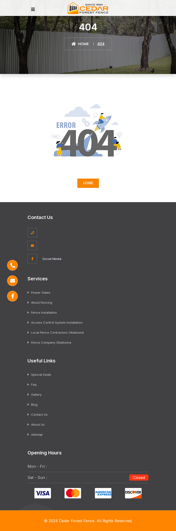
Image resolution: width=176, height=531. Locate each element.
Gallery (36, 394)
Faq (34, 384)
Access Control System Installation (57, 322)
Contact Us (39, 414)
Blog (34, 404)
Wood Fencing (41, 302)
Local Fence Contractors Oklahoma (57, 332)
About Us (38, 424)
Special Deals (41, 374)
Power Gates (40, 292)
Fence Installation (44, 312)
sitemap (37, 434)
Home (80, 44)
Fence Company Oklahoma (51, 342)
